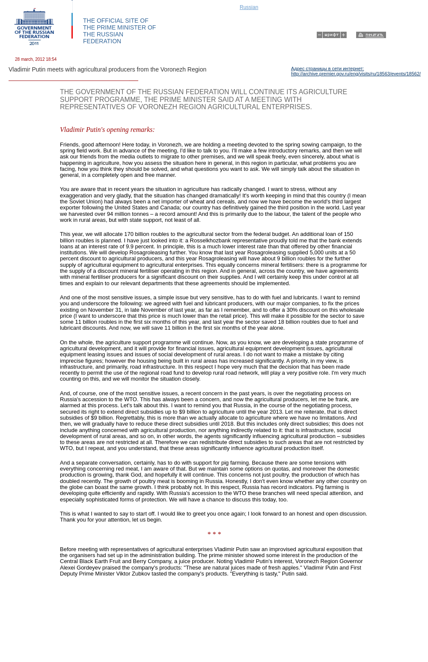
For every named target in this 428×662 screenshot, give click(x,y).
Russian (249, 7)
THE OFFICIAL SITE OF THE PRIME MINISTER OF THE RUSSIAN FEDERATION (119, 31)
